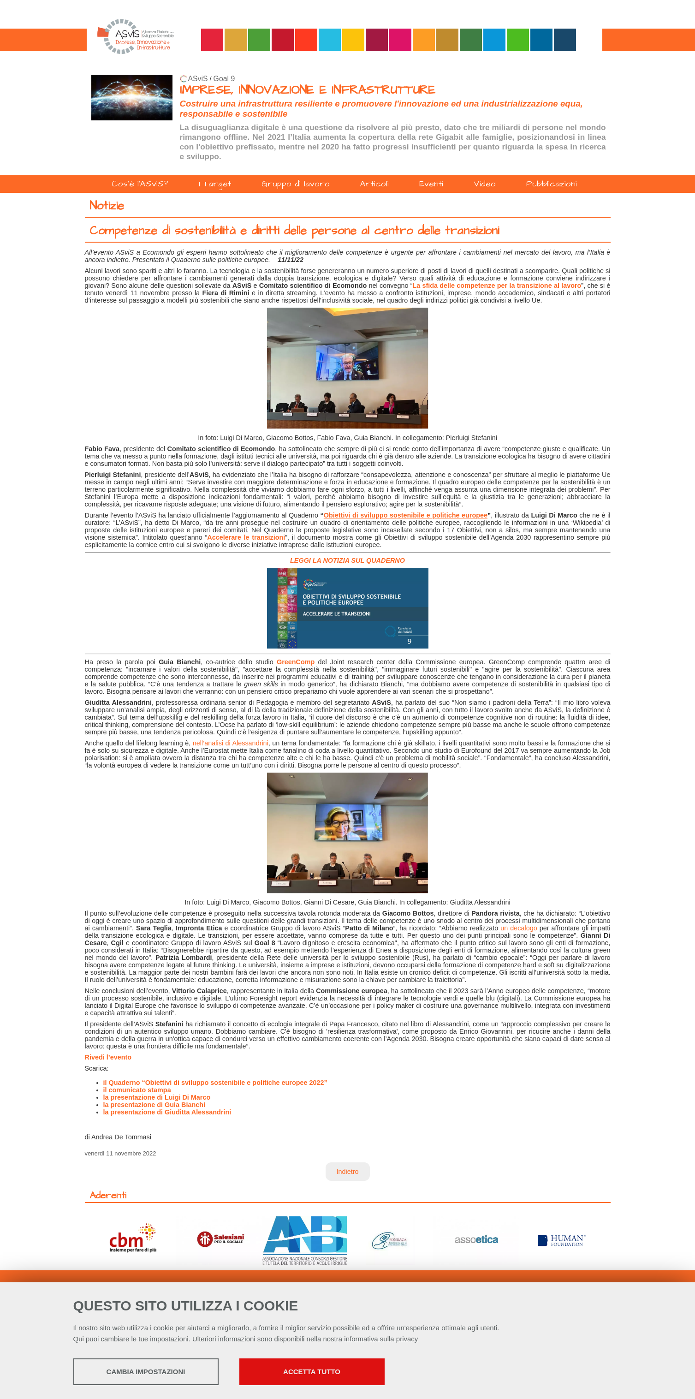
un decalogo (518, 928)
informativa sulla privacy (381, 1339)
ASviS (198, 79)
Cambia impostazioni (146, 1371)
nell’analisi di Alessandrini (230, 743)
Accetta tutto (311, 1371)
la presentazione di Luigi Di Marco (157, 1097)
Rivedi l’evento (108, 1057)
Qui (78, 1339)
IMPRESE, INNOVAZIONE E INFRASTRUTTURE (307, 90)
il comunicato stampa (137, 1090)
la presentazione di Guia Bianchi (154, 1104)
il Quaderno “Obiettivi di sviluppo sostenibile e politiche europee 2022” (215, 1082)
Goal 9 (224, 79)
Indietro (348, 1171)
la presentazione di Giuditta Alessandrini (167, 1112)
